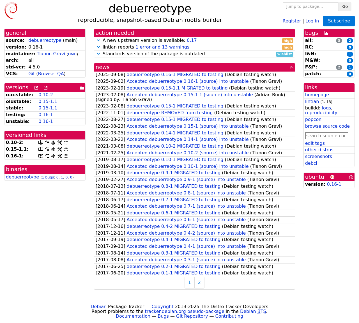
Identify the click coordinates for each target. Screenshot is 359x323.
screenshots (318, 156)
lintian (312, 101)
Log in (312, 20)
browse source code (327, 126)
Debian (99, 306)
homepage (317, 94)
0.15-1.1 (47, 101)
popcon (313, 119)
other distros (319, 149)
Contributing (229, 316)
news (103, 67)
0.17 (192, 40)
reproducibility (321, 112)
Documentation (133, 316)
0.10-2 (45, 94)
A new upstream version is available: (194, 40)
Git (31, 73)
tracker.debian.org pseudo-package (184, 311)
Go (345, 6)
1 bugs (48, 177)
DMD (72, 54)
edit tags (315, 143)
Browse (46, 73)
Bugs (163, 316)
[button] (98, 40)
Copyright (162, 306)
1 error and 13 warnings (162, 47)
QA (60, 73)
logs (326, 108)
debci (311, 163)
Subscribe (339, 21)
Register (292, 20)
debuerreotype (44, 40)
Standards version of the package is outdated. (194, 54)
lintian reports (194, 47)
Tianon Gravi (51, 53)
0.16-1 (45, 114)
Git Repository (192, 316)
